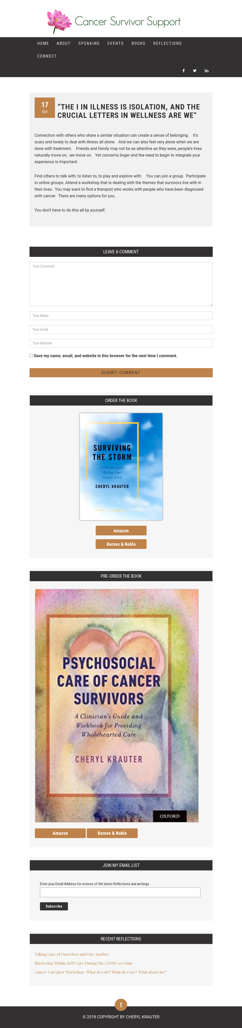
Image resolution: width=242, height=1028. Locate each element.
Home (43, 43)
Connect (47, 56)
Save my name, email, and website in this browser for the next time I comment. (105, 355)
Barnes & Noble (121, 544)
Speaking (89, 43)
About (64, 43)
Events (115, 43)
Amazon (121, 530)
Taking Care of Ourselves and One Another (72, 954)
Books (139, 43)
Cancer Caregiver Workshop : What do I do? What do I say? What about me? (101, 972)
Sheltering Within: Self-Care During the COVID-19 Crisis (83, 963)
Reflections (167, 43)
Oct (44, 107)
